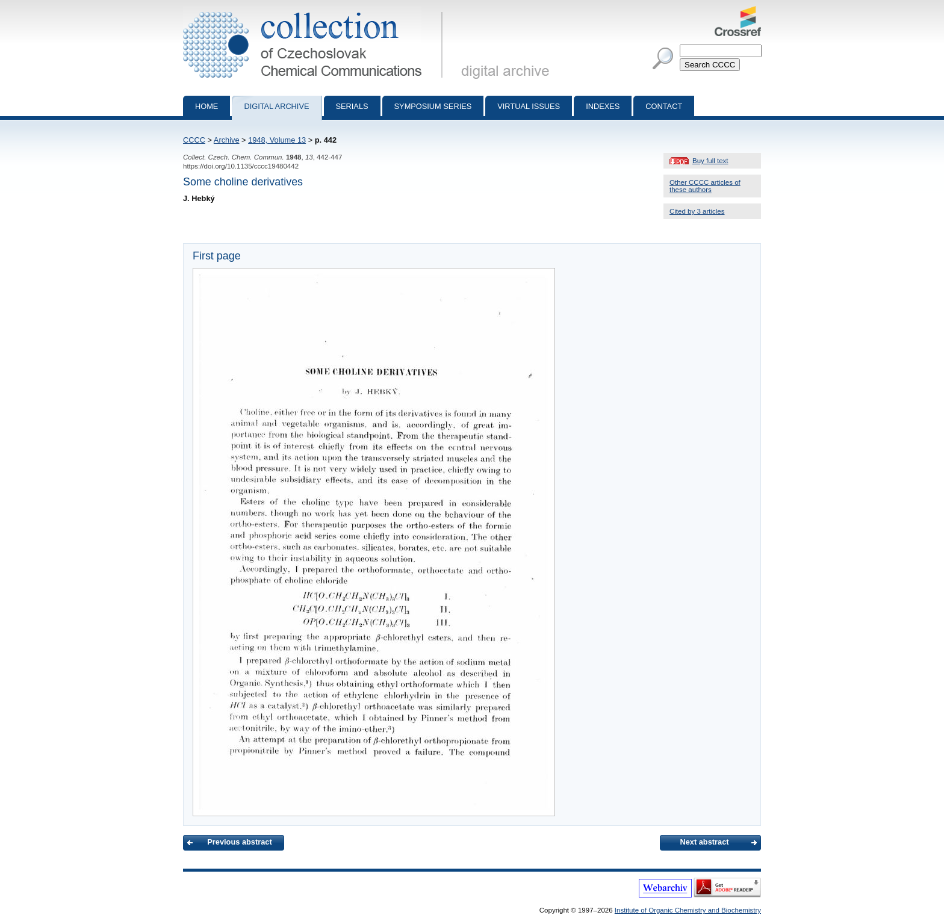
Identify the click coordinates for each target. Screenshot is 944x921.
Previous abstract (239, 841)
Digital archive (276, 106)
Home (206, 106)
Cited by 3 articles (697, 211)
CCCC (194, 139)
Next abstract (704, 841)
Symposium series (433, 106)
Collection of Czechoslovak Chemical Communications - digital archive (315, 11)
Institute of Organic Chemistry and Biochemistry (688, 910)
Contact (663, 106)
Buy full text (710, 160)
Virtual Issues (528, 106)
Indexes (603, 106)
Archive (227, 139)
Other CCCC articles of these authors (705, 186)
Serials (352, 106)
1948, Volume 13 (277, 139)
